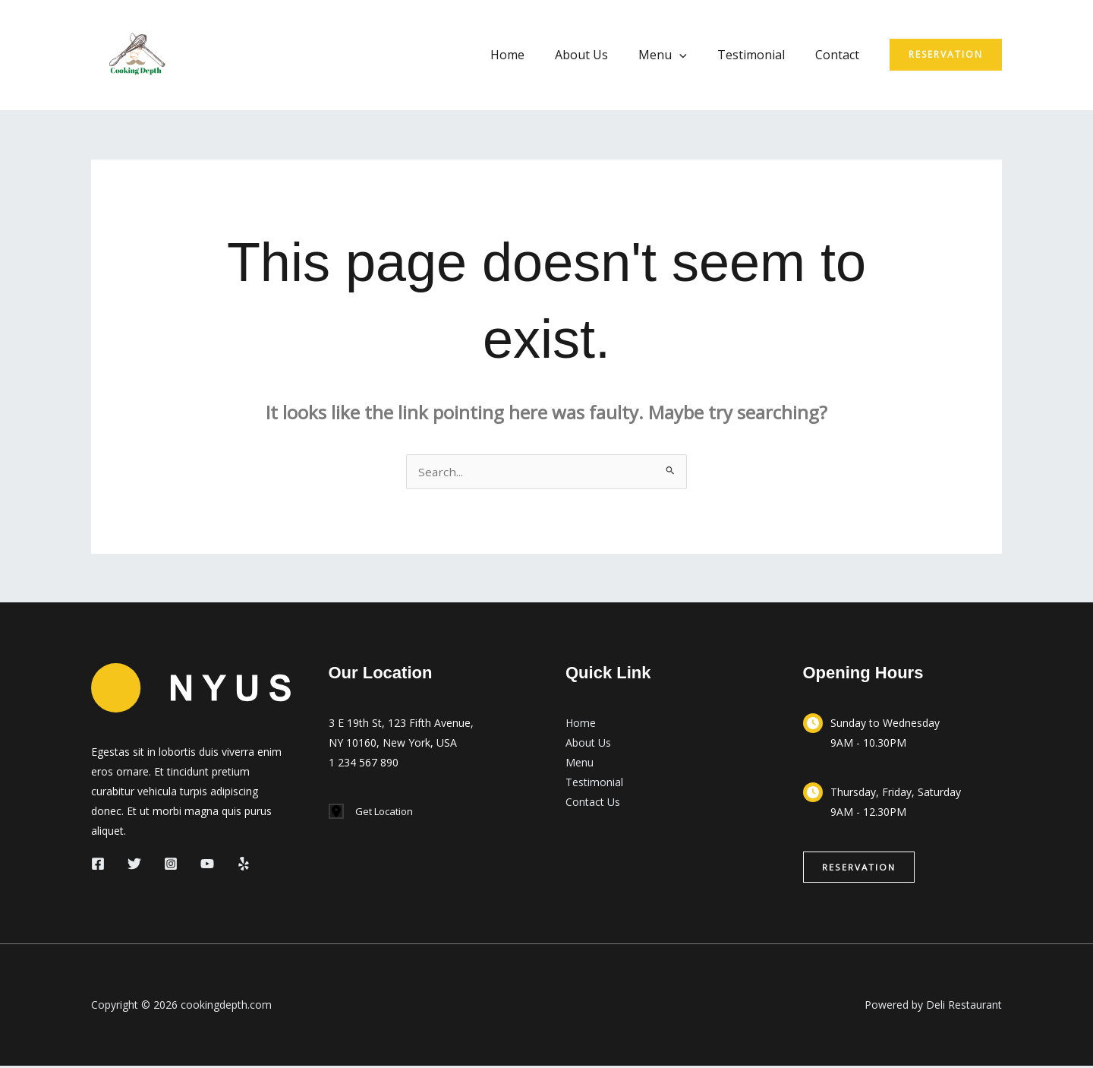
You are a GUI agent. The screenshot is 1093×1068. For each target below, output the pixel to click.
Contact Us (592, 803)
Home (535, 54)
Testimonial (760, 54)
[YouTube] (207, 865)
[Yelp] (243, 865)
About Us (602, 54)
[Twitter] (134, 865)
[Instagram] (171, 865)
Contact (840, 54)
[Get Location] (374, 813)
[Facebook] (98, 865)
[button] (694, 54)
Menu (678, 54)
